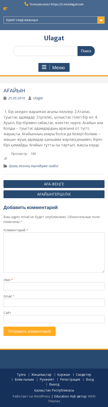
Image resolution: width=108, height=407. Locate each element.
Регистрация (70, 379)
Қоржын (63, 374)
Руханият (47, 379)
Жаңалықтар (41, 374)
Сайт (7, 312)
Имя (8, 280)
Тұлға (21, 374)
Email (8, 296)
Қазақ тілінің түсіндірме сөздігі (33, 166)
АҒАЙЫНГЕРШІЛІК (54, 194)
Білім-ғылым (24, 379)
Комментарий (15, 230)
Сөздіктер (83, 374)
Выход (54, 384)
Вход (90, 379)
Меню (53, 67)
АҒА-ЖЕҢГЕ (54, 184)
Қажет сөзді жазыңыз (22, 20)
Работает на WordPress (31, 396)
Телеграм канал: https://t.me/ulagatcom (57, 4)
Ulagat (54, 38)
